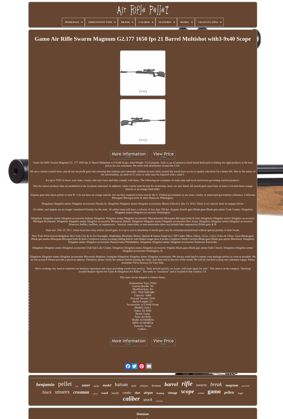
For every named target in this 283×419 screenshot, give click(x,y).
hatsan (121, 384)
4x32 (133, 385)
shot (137, 393)
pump (96, 386)
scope (187, 391)
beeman (156, 385)
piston (95, 394)
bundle (115, 393)
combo (127, 393)
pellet (65, 383)
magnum (232, 385)
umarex (62, 392)
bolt (76, 386)
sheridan (159, 401)
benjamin (45, 384)
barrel (171, 384)
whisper (144, 385)
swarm (201, 385)
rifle (187, 383)
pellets (229, 392)
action (201, 393)
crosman (81, 392)
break (216, 384)
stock (147, 399)
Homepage (143, 413)
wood (104, 393)
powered (245, 386)
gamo (214, 391)
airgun (148, 393)
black (46, 392)
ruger (240, 393)
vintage (172, 393)
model (107, 385)
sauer (86, 385)
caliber (131, 398)
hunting (160, 393)
